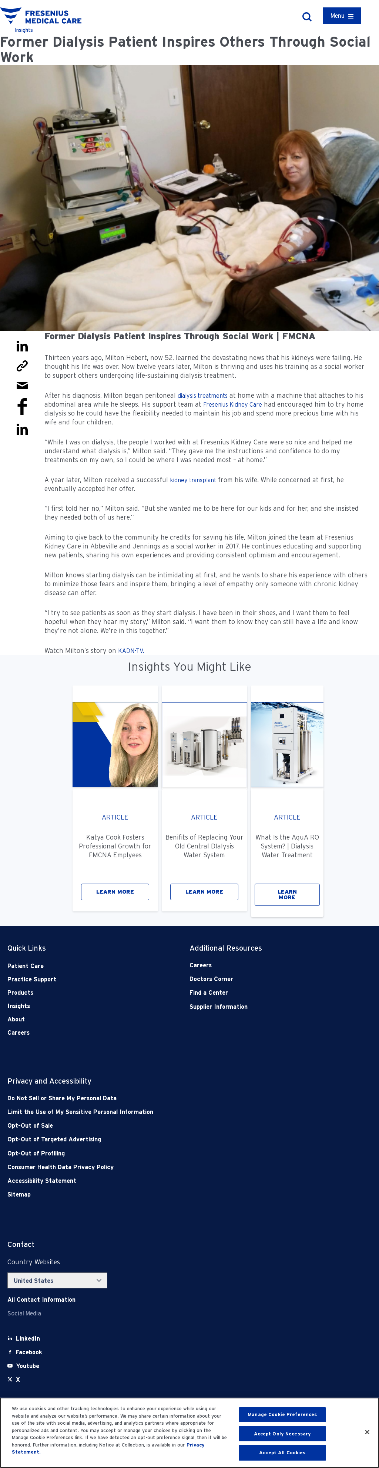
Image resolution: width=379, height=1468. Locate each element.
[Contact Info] (41, 1300)
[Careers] (262, 965)
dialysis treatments (203, 395)
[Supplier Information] (262, 1007)
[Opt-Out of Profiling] (153, 1153)
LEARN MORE (115, 891)
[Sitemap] (153, 1194)
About (16, 1019)
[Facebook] (29, 1352)
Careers (18, 1032)
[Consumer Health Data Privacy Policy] (153, 1167)
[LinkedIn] (28, 1338)
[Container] (342, 15)
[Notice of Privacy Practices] (153, 1112)
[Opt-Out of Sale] (153, 1126)
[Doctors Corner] (262, 979)
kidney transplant (193, 480)
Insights (18, 1006)
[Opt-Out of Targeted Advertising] (153, 1139)
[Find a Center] (262, 993)
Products (20, 992)
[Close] (367, 1432)
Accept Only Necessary (282, 1434)
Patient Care (25, 966)
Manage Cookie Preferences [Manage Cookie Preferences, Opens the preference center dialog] (282, 1414)
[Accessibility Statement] (153, 1181)
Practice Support (31, 979)
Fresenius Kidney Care (232, 404)
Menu (338, 15)
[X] (18, 1380)
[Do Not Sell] (153, 1098)
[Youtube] (27, 1366)
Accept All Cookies (282, 1452)
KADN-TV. (131, 650)
